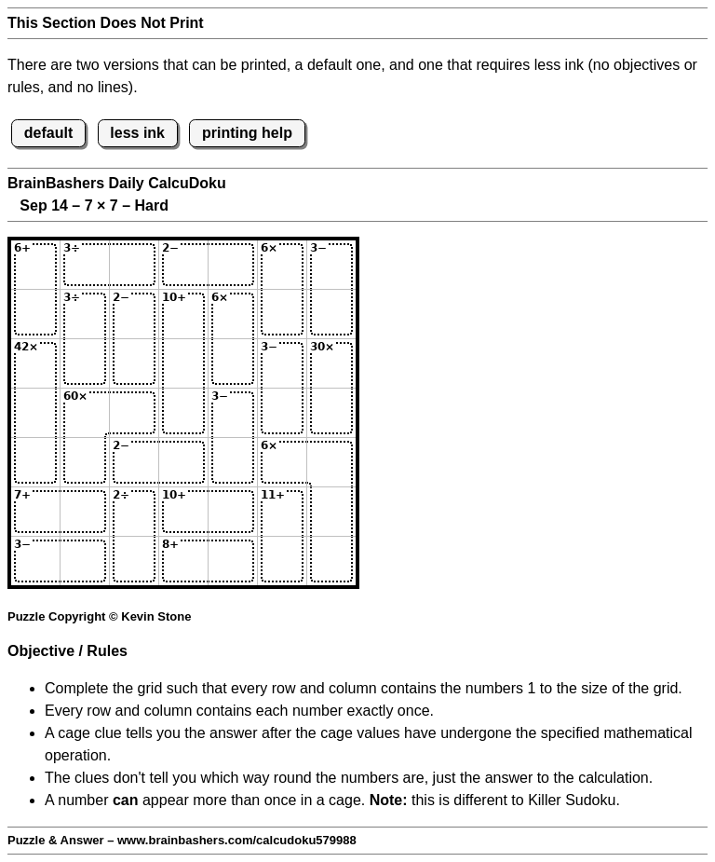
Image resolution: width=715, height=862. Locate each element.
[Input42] (85, 413)
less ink (137, 133)
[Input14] (183, 264)
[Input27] (331, 314)
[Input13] (134, 264)
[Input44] (183, 413)
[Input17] (331, 264)
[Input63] (134, 511)
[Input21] (35, 314)
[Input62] (85, 511)
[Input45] (233, 413)
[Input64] (183, 511)
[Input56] (282, 462)
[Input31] (35, 363)
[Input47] (331, 413)
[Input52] (85, 462)
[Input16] (282, 264)
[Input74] (183, 561)
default (48, 133)
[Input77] (331, 561)
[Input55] (233, 462)
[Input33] (134, 363)
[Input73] (134, 561)
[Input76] (282, 561)
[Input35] (233, 363)
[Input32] (85, 363)
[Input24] (183, 314)
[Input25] (233, 314)
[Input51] (35, 462)
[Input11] (35, 264)
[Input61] (35, 511)
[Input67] (331, 511)
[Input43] (134, 413)
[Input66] (282, 511)
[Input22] (85, 314)
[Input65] (233, 511)
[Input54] (183, 462)
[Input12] (85, 264)
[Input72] (85, 561)
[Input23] (134, 314)
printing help (247, 133)
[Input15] (233, 264)
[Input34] (183, 363)
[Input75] (233, 561)
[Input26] (282, 314)
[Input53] (134, 462)
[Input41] (35, 413)
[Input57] (331, 462)
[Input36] (282, 363)
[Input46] (282, 413)
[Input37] (331, 363)
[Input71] (35, 561)
